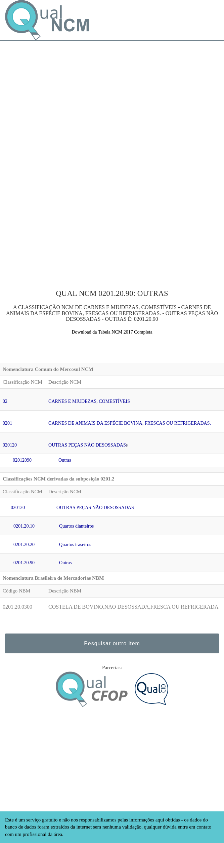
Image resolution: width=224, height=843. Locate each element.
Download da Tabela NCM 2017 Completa (112, 332)
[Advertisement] (112, 88)
